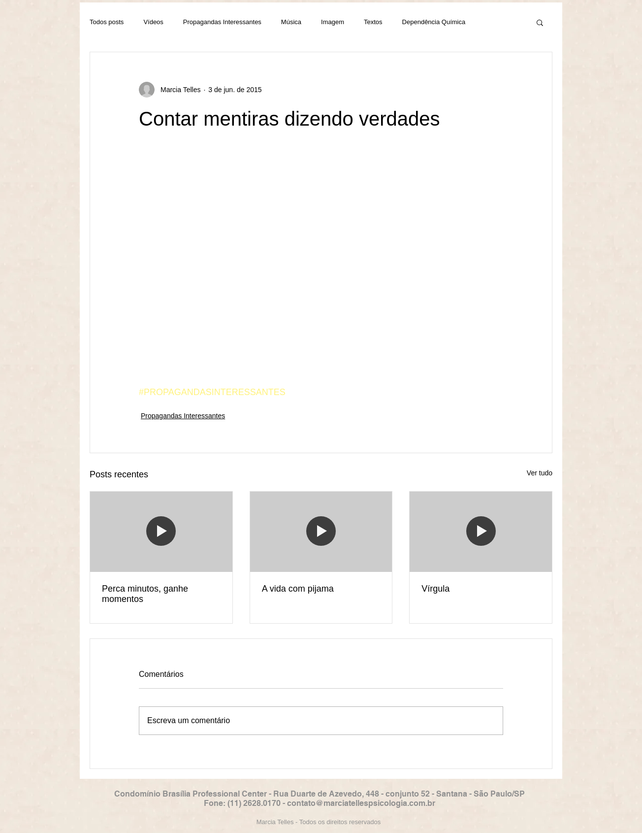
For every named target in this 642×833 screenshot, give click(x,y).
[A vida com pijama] (321, 531)
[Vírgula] (481, 531)
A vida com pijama (298, 589)
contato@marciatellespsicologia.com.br (361, 803)
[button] (540, 22)
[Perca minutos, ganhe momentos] (161, 531)
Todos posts (107, 22)
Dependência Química (434, 22)
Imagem (332, 22)
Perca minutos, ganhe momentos (145, 594)
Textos (373, 22)
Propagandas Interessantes (222, 22)
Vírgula (435, 589)
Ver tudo (539, 473)
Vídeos (153, 22)
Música (291, 22)
